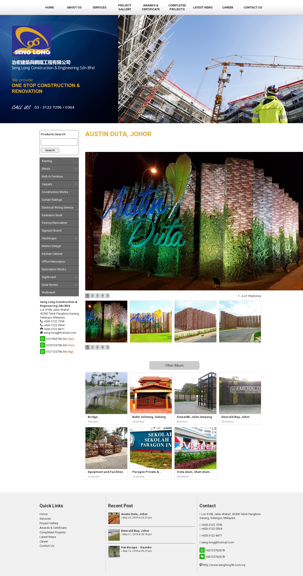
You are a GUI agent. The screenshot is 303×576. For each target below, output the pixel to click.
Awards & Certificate (53, 527)
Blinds (46, 168)
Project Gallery (49, 523)
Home (44, 514)
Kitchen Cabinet (52, 253)
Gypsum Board (51, 230)
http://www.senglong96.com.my (224, 565)
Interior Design (51, 246)
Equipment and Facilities (105, 472)
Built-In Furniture (52, 176)
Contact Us (47, 545)
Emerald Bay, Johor (235, 417)
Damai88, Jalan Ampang (194, 417)
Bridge (93, 417)
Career (44, 541)
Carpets (47, 184)
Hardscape (49, 238)
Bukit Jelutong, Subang (149, 417)
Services (45, 518)
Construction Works (55, 192)
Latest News (48, 537)
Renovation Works (54, 269)
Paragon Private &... (147, 472)
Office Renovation (53, 261)
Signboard (49, 277)
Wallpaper (48, 292)
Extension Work (52, 215)
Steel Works (50, 285)
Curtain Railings (52, 199)
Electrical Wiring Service (57, 207)
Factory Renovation (54, 222)
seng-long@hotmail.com (60, 332)
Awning (47, 161)
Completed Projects (53, 532)
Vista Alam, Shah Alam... (194, 472)
